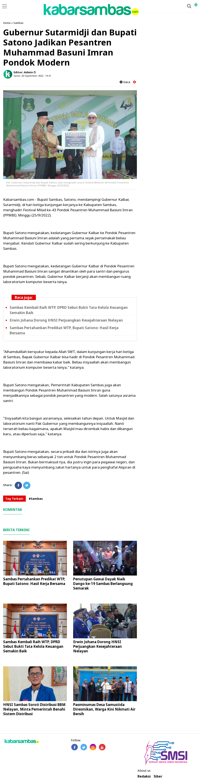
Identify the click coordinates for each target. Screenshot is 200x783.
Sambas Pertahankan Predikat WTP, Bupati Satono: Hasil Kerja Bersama (34, 581)
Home (7, 23)
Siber (158, 776)
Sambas (18, 23)
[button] (196, 3)
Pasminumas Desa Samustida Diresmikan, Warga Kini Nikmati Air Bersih (104, 709)
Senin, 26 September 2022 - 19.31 (32, 75)
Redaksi (144, 776)
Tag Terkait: (14, 499)
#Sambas (36, 499)
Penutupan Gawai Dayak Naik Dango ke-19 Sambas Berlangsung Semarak (103, 584)
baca (125, 82)
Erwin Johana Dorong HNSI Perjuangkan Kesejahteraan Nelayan (66, 320)
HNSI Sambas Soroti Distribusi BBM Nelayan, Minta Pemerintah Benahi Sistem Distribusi (34, 709)
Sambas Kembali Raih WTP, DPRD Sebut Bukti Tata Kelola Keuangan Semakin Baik (33, 646)
